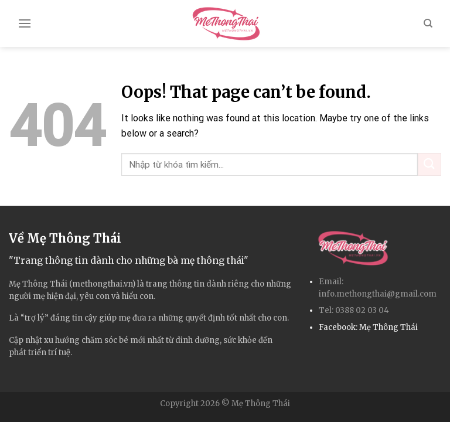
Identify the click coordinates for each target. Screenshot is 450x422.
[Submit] (429, 164)
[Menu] (24, 23)
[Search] (428, 23)
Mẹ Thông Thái (388, 327)
